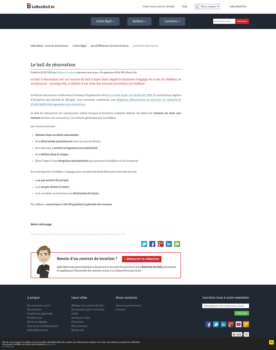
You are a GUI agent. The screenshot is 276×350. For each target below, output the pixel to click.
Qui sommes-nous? (39, 305)
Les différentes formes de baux (110, 45)
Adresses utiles (80, 317)
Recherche (77, 330)
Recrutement (79, 326)
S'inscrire (77, 321)
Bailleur (139, 21)
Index (74, 313)
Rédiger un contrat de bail (87, 305)
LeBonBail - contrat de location (49, 45)
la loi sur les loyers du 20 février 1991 (129, 95)
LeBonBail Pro (238, 6)
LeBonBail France (37, 330)
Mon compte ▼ (210, 6)
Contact (121, 309)
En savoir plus (8, 346)
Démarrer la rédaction (142, 259)
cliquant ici (52, 344)
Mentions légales (37, 321)
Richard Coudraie (66, 72)
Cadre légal (105, 21)
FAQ (184, 6)
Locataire (172, 21)
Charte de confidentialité (42, 326)
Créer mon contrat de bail (158, 6)
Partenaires (34, 309)
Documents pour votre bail (87, 309)
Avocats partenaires (128, 305)
